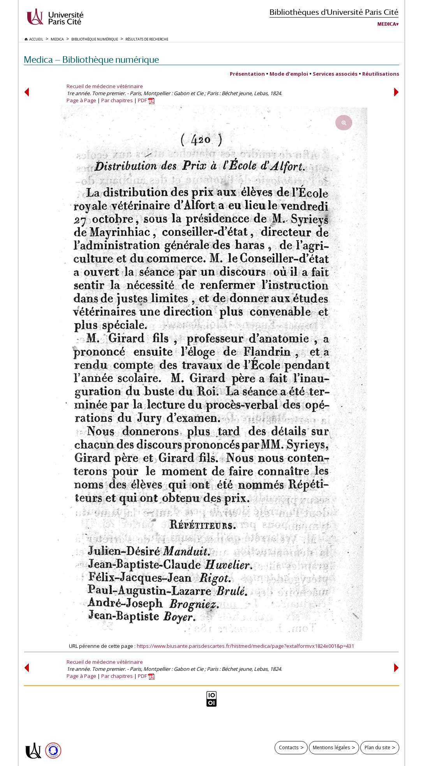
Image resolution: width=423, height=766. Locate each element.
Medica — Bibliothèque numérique (91, 59)
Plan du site (377, 747)
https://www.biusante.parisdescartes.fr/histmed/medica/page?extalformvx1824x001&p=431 (245, 645)
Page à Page (81, 100)
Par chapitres (117, 100)
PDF (146, 100)
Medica (386, 24)
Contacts (289, 747)
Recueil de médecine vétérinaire (105, 86)
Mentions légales (331, 747)
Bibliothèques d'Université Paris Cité (334, 11)
